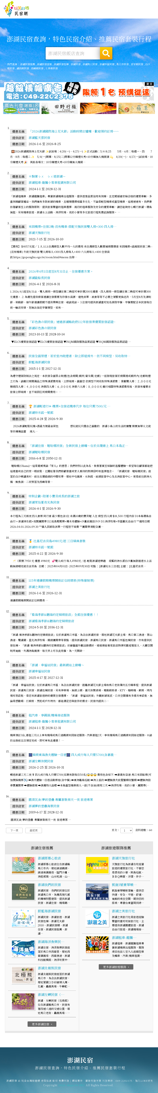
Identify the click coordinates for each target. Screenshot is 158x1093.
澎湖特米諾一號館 (41, 413)
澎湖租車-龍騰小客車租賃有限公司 (52, 183)
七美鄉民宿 (51, 68)
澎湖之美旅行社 (39, 588)
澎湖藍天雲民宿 (39, 139)
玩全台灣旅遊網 (82, 4)
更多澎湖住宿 (42, 1025)
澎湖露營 (72, 14)
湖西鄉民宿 (23, 68)
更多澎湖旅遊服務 (116, 968)
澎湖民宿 (16, 9)
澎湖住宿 (59, 13)
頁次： (116, 831)
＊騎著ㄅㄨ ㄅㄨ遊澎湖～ (47, 177)
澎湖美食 (97, 15)
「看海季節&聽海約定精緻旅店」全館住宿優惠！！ (64, 616)
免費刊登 (98, 4)
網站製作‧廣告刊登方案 (119, 4)
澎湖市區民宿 (107, 64)
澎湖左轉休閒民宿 (41, 762)
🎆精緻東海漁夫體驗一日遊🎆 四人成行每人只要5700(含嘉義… (73, 756)
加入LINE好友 (144, 1081)
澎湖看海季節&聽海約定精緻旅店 (51, 622)
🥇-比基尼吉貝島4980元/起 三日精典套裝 (57, 542)
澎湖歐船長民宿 (39, 279)
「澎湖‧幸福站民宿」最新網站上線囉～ (56, 666)
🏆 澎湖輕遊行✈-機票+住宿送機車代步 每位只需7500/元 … (69, 407)
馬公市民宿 (122, 64)
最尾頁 (34, 832)
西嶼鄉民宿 (37, 68)
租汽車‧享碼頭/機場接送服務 (49, 716)
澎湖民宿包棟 (61, 64)
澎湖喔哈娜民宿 (39, 453)
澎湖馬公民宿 (90, 64)
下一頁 (14, 832)
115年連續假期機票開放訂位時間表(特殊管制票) (61, 581)
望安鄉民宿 (137, 64)
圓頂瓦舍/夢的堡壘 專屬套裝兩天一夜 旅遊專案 (61, 801)
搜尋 (106, 53)
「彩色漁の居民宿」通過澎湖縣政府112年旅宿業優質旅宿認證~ (72, 323)
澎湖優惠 (110, 16)
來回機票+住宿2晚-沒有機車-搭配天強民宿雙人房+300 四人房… (72, 228)
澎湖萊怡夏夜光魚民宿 (44, 503)
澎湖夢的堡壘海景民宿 (44, 807)
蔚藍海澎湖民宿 (39, 363)
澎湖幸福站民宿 (39, 672)
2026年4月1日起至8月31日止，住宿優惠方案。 (61, 272)
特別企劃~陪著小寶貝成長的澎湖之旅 (54, 497)
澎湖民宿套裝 (44, 64)
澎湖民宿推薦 (27, 64)
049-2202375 (124, 1081)
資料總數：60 (143, 831)
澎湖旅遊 (85, 14)
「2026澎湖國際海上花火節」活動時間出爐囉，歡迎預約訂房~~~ (74, 132)
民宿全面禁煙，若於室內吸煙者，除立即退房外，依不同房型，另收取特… (79, 357)
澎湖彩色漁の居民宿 (42, 329)
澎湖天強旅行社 (39, 234)
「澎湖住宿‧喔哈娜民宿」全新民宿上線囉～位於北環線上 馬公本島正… (78, 447)
